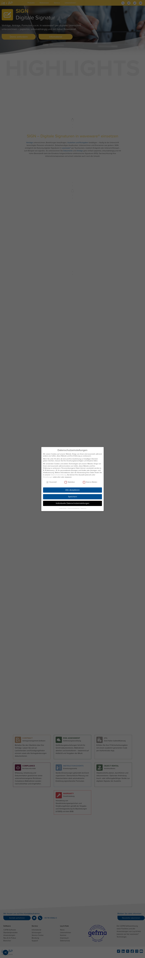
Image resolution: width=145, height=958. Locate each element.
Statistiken (70, 480)
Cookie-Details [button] (63, 506)
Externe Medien (90, 480)
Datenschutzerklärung (58, 473)
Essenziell (51, 480)
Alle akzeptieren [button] (72, 488)
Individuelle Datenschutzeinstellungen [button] (72, 501)
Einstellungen (48, 475)
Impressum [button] (83, 506)
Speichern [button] (72, 495)
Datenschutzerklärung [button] (74, 506)
